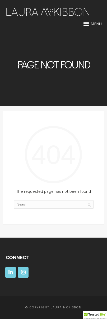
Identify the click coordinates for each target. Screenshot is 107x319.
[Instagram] (23, 272)
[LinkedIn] (10, 272)
